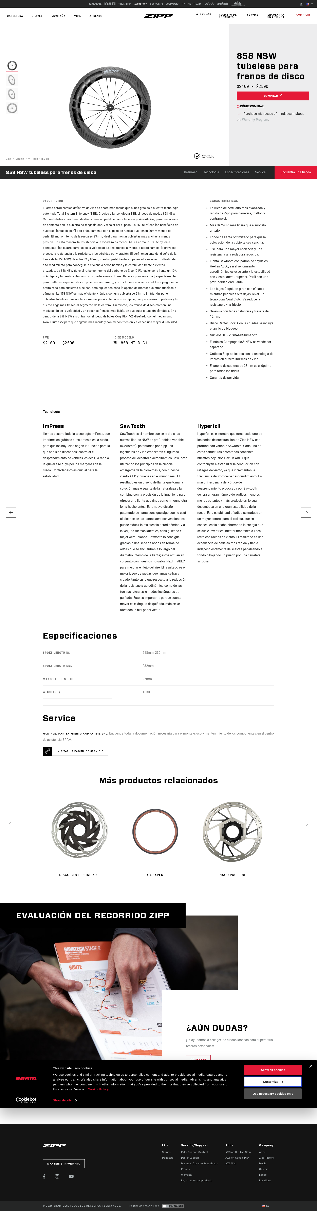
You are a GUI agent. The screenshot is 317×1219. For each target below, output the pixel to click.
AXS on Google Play (237, 1157)
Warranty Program (255, 120)
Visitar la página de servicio (81, 751)
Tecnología (211, 172)
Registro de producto (227, 16)
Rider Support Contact (194, 1152)
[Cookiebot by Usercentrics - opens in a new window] (26, 1211)
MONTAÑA (54, 16)
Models (20, 159)
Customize (273, 1192)
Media (262, 1163)
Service (254, 15)
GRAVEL (34, 16)
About (262, 1152)
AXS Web (230, 1163)
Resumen (190, 172)
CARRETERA (14, 16)
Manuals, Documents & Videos (199, 1163)
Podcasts (167, 1157)
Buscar (205, 15)
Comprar (304, 15)
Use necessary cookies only (273, 1204)
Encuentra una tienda (278, 16)
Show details (62, 1211)
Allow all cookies (273, 1180)
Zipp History (266, 1157)
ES (310, 4)
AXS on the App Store (238, 1152)
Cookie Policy (98, 1200)
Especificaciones (237, 172)
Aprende (87, 16)
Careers (263, 1169)
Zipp (9, 159)
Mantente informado (63, 1163)
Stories (166, 1152)
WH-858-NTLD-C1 (38, 159)
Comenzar (198, 1059)
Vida (71, 16)
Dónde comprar (250, 106)
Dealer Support (190, 1157)
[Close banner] (310, 1176)
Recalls (185, 1169)
